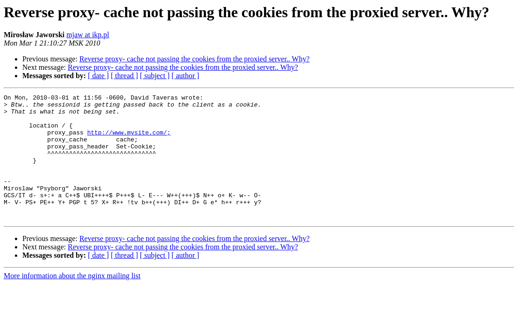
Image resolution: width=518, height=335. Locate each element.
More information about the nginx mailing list (72, 301)
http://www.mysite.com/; (128, 140)
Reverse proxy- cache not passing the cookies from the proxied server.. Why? (195, 59)
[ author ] (185, 76)
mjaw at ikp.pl (87, 35)
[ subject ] (155, 76)
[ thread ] (124, 76)
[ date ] (98, 76)
